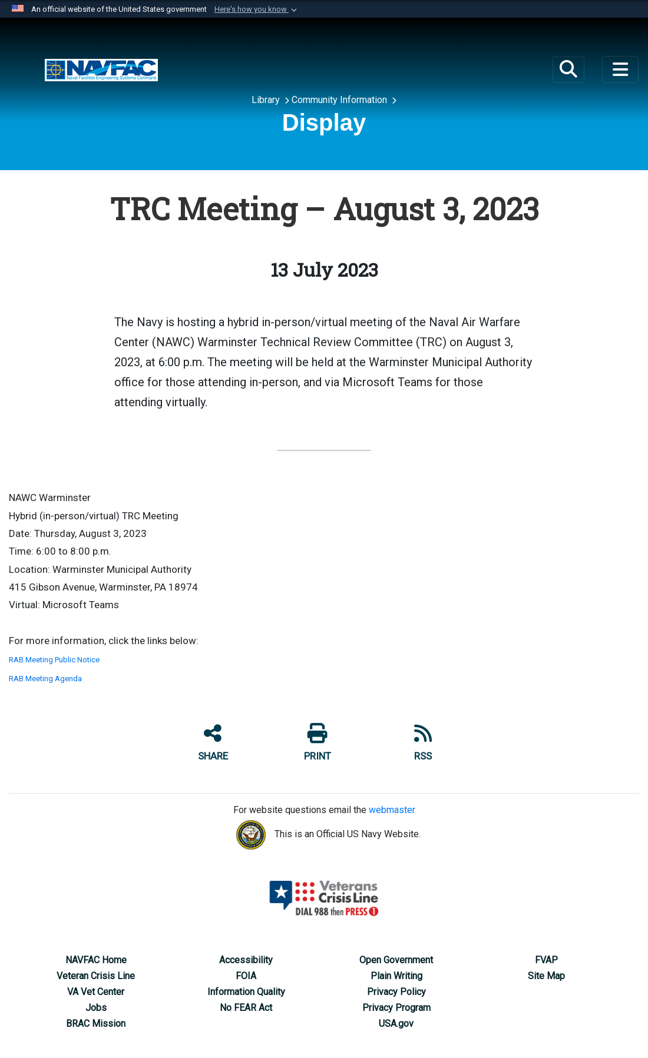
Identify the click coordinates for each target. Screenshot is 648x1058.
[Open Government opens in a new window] (396, 960)
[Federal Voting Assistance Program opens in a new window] (546, 960)
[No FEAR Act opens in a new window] (246, 1007)
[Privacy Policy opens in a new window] (396, 991)
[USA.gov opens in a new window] (396, 1023)
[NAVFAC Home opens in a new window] (96, 960)
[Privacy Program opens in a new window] (396, 1007)
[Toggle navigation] (620, 69)
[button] (256, 9)
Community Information (340, 99)
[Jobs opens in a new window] (96, 1007)
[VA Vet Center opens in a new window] (95, 991)
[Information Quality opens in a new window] (246, 991)
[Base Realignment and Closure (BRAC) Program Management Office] (101, 69)
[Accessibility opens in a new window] (246, 960)
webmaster (392, 809)
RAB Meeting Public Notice (54, 659)
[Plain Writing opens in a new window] (396, 975)
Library (267, 99)
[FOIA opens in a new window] (246, 975)
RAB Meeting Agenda (45, 678)
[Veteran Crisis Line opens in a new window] (96, 975)
